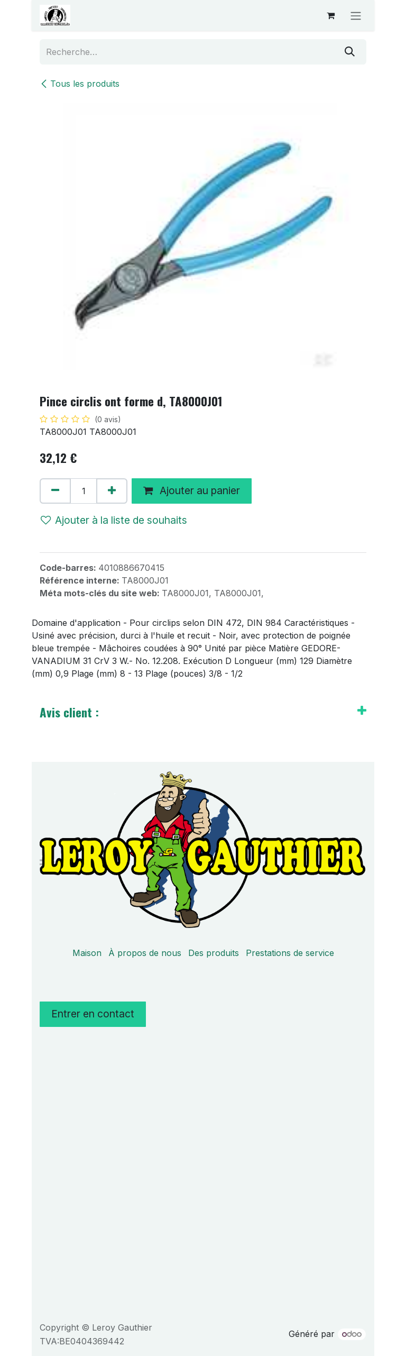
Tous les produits (79, 83)
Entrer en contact (92, 1013)
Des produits (213, 953)
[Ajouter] (111, 491)
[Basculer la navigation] (355, 15)
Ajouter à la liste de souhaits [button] (114, 520)
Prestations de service (290, 953)
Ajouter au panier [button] (191, 490)
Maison (87, 953)
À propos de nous (144, 953)
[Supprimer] (55, 491)
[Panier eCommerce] (330, 15)
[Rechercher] (349, 52)
